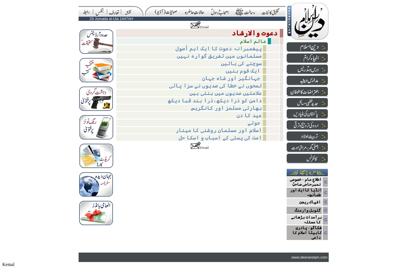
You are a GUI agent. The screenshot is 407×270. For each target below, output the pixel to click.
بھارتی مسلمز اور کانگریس (226, 108)
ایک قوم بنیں (244, 71)
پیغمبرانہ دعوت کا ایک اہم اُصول (218, 48)
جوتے (255, 123)
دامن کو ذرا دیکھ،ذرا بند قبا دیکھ (215, 100)
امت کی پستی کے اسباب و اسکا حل (220, 138)
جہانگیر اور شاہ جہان (232, 78)
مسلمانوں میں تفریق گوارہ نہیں (219, 56)
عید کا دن (249, 115)
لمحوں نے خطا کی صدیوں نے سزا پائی (215, 86)
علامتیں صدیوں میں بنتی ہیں (225, 93)
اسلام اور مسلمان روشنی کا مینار (218, 130)
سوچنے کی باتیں (241, 63)
